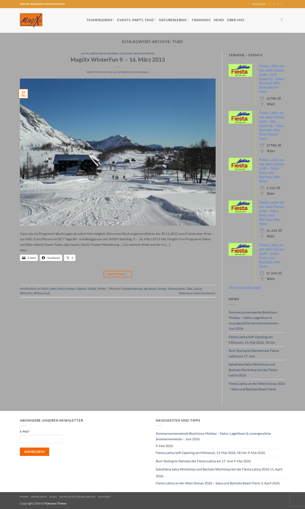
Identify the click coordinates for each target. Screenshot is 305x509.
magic (145, 72)
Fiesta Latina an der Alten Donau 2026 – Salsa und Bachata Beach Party (257, 386)
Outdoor (125, 53)
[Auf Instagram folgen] (275, 4)
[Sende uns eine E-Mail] (279, 4)
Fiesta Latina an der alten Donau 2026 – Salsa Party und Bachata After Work (271, 170)
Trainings (201, 20)
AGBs (53, 496)
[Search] (283, 19)
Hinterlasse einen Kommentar (197, 293)
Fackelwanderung (131, 288)
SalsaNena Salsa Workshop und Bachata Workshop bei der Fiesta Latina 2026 (253, 369)
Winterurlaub (42, 293)
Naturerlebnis (174, 20)
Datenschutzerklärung (77, 496)
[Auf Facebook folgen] (270, 4)
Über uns (236, 20)
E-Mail (25, 431)
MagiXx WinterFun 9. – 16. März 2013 (118, 59)
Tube (189, 288)
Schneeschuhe (176, 288)
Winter (149, 53)
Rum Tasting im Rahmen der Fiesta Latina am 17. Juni (254, 353)
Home (24, 496)
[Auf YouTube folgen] (283, 4)
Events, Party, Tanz (136, 20)
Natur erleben (108, 53)
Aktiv (85, 53)
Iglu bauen (150, 288)
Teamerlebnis (100, 20)
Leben (93, 53)
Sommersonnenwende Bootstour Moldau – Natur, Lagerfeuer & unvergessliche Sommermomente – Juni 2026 (254, 320)
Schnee (162, 288)
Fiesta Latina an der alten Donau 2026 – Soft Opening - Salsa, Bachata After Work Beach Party (272, 79)
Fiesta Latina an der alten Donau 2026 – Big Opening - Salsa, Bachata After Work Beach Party (272, 126)
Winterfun (26, 293)
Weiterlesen (118, 274)
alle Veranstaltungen (245, 288)
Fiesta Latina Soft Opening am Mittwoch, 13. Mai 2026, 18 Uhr (252, 339)
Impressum (39, 496)
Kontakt (104, 496)
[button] (257, 4)
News (219, 20)
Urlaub (138, 53)
